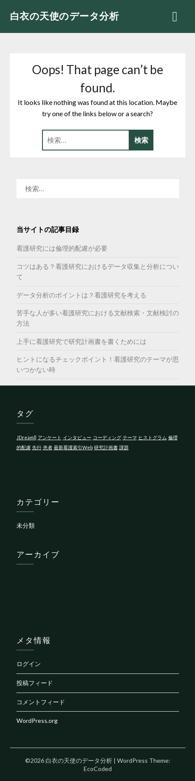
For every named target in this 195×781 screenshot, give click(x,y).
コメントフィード (40, 702)
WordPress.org (37, 720)
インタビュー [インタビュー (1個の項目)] (77, 437)
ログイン (28, 663)
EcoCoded (98, 768)
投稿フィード (34, 682)
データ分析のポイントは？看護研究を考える (81, 295)
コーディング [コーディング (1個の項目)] (107, 437)
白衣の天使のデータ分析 (64, 16)
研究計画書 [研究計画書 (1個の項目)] (106, 447)
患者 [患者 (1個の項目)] (47, 447)
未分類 (25, 525)
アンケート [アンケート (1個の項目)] (50, 437)
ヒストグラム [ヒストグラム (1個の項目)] (152, 437)
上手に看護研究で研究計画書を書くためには (81, 341)
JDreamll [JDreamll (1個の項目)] (26, 437)
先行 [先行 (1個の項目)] (37, 447)
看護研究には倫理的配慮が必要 (61, 248)
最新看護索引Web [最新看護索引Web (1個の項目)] (73, 447)
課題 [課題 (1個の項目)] (124, 447)
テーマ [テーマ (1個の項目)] (130, 437)
